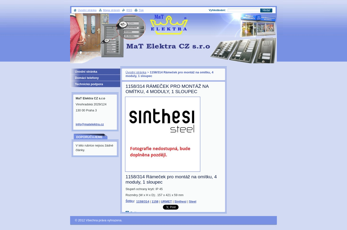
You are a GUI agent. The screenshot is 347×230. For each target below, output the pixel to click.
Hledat (266, 10)
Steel (192, 201)
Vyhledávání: (217, 10)
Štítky (130, 201)
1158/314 (142, 201)
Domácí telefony (87, 78)
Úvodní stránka (136, 72)
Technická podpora (89, 84)
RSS (129, 10)
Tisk (141, 10)
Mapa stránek (111, 10)
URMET (166, 201)
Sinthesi (180, 201)
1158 (155, 201)
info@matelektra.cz (90, 124)
